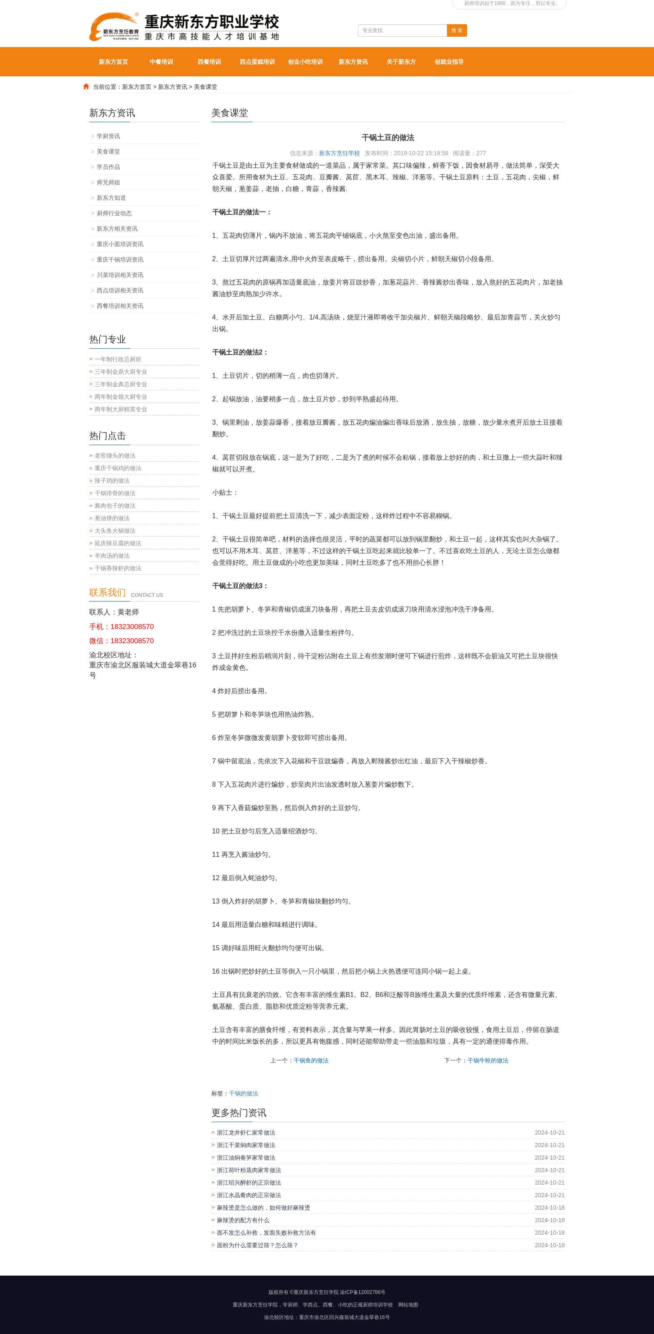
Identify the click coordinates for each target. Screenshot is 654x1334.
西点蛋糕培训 (257, 61)
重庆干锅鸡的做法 (118, 468)
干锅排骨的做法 (115, 493)
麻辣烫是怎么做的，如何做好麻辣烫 (263, 1207)
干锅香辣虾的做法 (118, 568)
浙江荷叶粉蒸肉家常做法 (249, 1170)
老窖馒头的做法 (115, 455)
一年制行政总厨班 (118, 359)
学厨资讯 (108, 136)
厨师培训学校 (378, 1305)
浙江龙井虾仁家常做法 (246, 1132)
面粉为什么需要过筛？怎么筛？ (258, 1245)
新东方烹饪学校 (339, 153)
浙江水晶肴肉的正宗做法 (249, 1195)
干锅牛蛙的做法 (488, 1060)
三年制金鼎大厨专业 (121, 371)
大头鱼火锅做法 (115, 530)
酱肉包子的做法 (115, 505)
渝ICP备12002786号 (362, 1292)
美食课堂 (205, 86)
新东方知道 (111, 197)
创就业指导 (449, 61)
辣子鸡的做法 (112, 480)
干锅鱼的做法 (311, 1060)
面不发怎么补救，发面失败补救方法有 (266, 1232)
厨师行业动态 (114, 213)
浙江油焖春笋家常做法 (246, 1157)
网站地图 (408, 1305)
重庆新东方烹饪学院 (255, 1305)
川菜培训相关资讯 (120, 275)
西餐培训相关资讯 (120, 305)
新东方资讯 (353, 61)
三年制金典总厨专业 (121, 384)
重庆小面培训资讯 (120, 244)
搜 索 (457, 30)
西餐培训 (209, 61)
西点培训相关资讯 (120, 290)
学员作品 (108, 167)
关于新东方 (401, 61)
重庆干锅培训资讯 (120, 259)
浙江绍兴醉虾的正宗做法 (249, 1182)
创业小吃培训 (305, 61)
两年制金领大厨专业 (121, 396)
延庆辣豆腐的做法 (118, 543)
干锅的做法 (243, 1093)
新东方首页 (113, 61)
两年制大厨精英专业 (121, 409)
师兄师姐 (108, 182)
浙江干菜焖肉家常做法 (246, 1145)
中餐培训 (161, 61)
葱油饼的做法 (112, 518)
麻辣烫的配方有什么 (243, 1220)
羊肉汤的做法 (112, 555)
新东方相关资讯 (117, 228)
